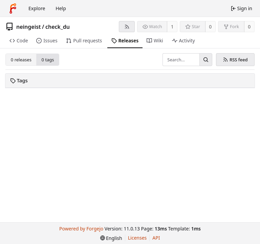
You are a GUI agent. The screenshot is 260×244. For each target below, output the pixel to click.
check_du (57, 26)
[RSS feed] (127, 26)
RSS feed (235, 60)
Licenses (137, 238)
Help (61, 8)
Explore (36, 8)
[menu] (111, 238)
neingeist (28, 26)
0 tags (48, 60)
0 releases (21, 60)
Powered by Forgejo (81, 228)
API (156, 238)
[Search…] (205, 59)
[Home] (12, 8)
